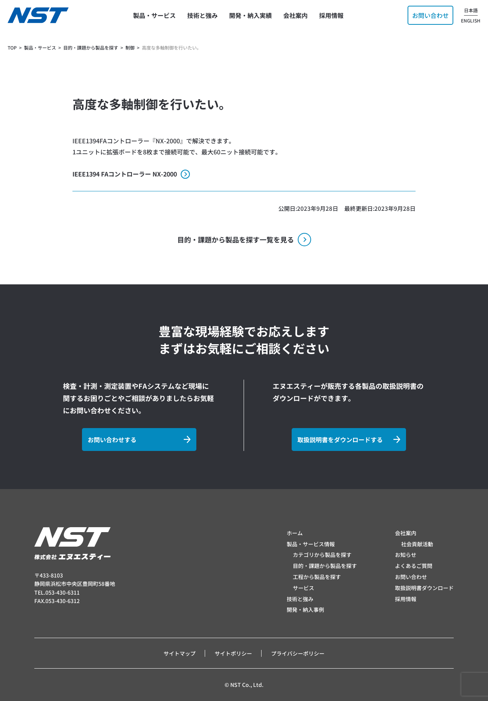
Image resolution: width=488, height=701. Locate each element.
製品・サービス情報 (311, 544)
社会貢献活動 (417, 544)
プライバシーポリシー (297, 653)
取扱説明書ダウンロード (424, 588)
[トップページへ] (38, 15)
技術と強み (300, 599)
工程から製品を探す (317, 577)
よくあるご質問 (413, 565)
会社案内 (405, 533)
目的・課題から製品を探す (325, 565)
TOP (12, 47)
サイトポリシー (233, 653)
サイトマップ (180, 653)
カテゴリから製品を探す (322, 554)
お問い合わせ (411, 577)
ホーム (295, 533)
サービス (303, 588)
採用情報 (405, 599)
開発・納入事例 (305, 609)
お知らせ (405, 554)
